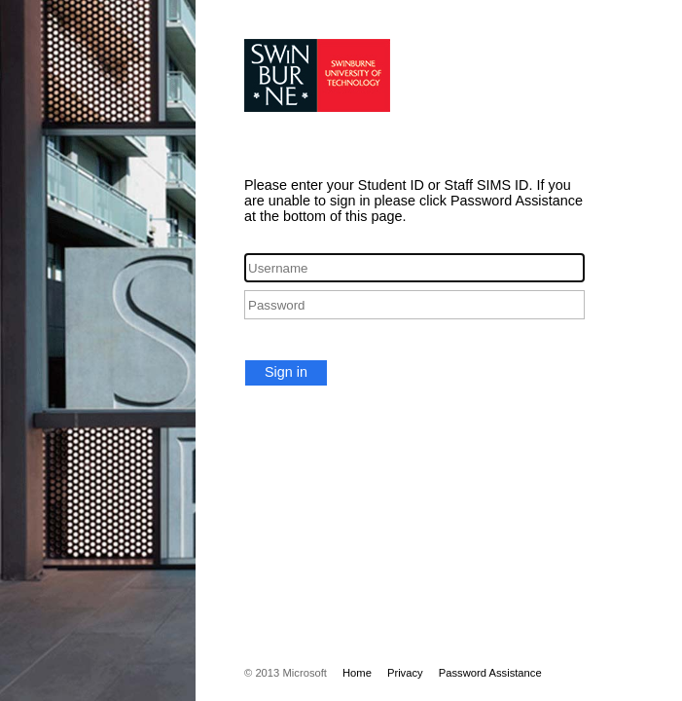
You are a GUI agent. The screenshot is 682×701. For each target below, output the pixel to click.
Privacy (405, 673)
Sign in (286, 372)
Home (357, 673)
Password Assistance (490, 673)
